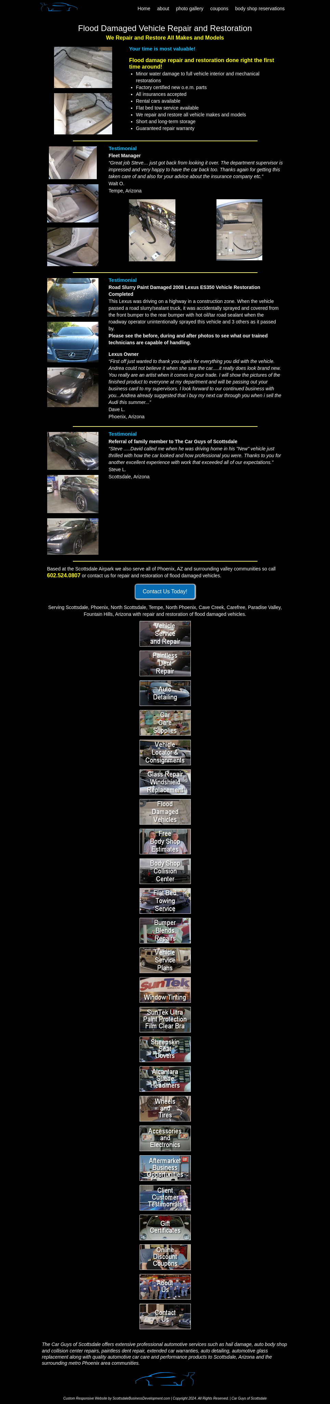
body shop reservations (260, 8)
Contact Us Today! (165, 591)
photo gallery (189, 8)
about (163, 8)
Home (143, 8)
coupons (219, 8)
